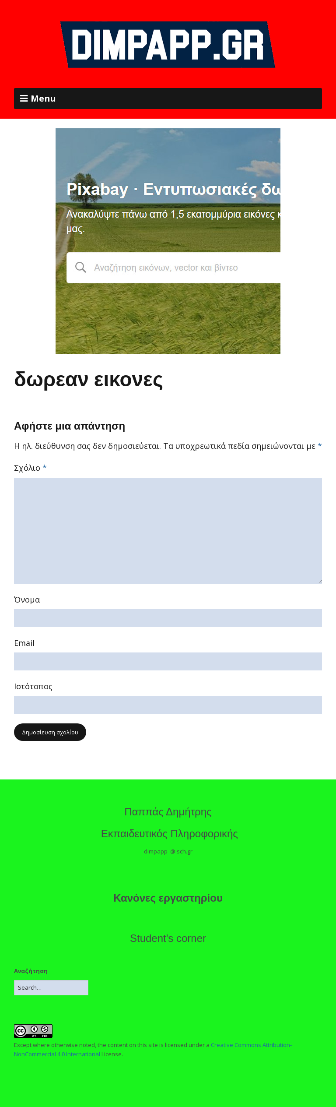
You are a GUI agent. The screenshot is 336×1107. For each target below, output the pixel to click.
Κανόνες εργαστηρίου (168, 898)
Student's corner (168, 938)
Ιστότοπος (33, 686)
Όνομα (27, 599)
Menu (43, 98)
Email (24, 643)
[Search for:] (51, 987)
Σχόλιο (30, 467)
